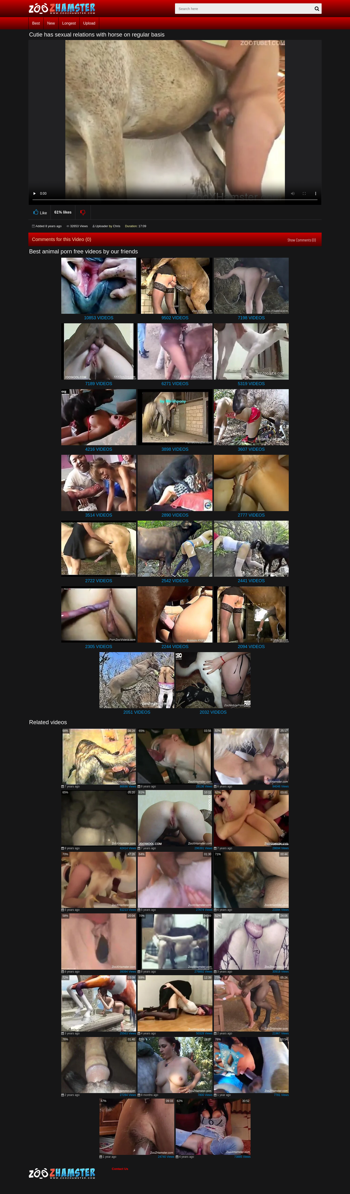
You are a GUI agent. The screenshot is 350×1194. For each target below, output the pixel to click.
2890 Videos (174, 515)
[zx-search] (248, 8)
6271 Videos (174, 383)
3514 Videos (98, 515)
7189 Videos (98, 383)
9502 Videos (174, 317)
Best (36, 23)
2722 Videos (98, 580)
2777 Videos (251, 515)
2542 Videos (174, 580)
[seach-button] (317, 8)
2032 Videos (213, 712)
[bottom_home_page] (70, 1173)
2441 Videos (251, 580)
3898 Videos (174, 449)
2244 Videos (174, 646)
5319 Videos (251, 383)
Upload (89, 23)
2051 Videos (136, 712)
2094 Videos (251, 646)
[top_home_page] (64, 8)
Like (39, 212)
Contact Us (120, 1169)
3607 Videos (251, 449)
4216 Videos (98, 449)
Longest (69, 23)
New (51, 23)
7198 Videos (251, 317)
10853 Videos (98, 317)
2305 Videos (98, 646)
